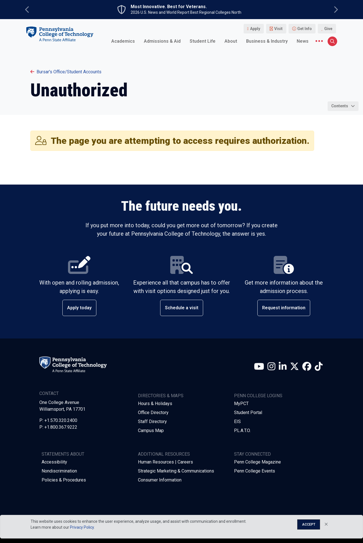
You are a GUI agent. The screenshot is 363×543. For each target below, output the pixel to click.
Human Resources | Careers (165, 462)
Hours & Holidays (155, 403)
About (230, 41)
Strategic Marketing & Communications (176, 471)
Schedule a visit (181, 307)
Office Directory (153, 412)
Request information (283, 307)
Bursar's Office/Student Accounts (65, 71)
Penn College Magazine (257, 462)
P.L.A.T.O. (242, 430)
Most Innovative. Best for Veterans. (169, 6)
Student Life (202, 41)
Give (328, 28)
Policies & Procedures (64, 480)
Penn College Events (254, 471)
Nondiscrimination (59, 471)
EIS (237, 421)
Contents (339, 106)
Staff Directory (152, 421)
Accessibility (54, 462)
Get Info (304, 28)
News (302, 41)
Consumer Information (160, 480)
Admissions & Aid (162, 41)
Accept (308, 524)
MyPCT (241, 403)
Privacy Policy (82, 527)
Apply (255, 28)
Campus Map (151, 430)
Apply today (79, 307)
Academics (123, 41)
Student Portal (248, 412)
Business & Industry (267, 41)
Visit (278, 28)
